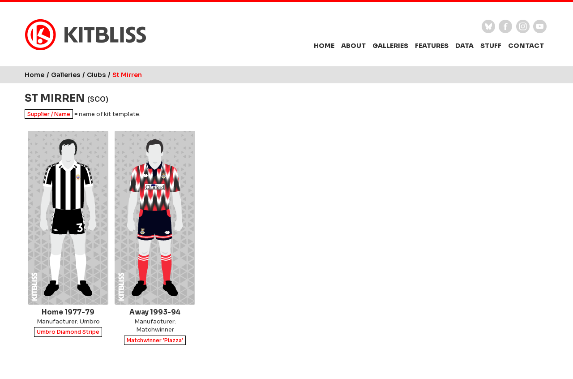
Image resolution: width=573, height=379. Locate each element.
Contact (526, 46)
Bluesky (488, 26)
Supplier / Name (48, 114)
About (353, 46)
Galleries (390, 46)
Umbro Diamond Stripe (68, 332)
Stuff (490, 46)
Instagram (523, 26)
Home (324, 46)
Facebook (505, 26)
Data (464, 46)
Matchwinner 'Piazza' (155, 340)
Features (432, 46)
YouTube (540, 26)
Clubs (96, 75)
